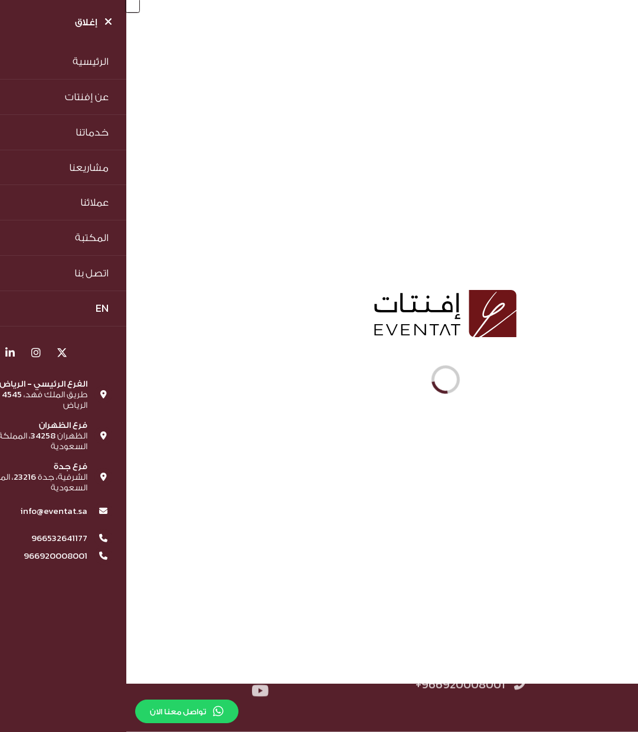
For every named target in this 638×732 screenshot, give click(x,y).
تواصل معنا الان (60, 711)
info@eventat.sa (221, 676)
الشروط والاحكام (556, 653)
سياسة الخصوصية (452, 653)
